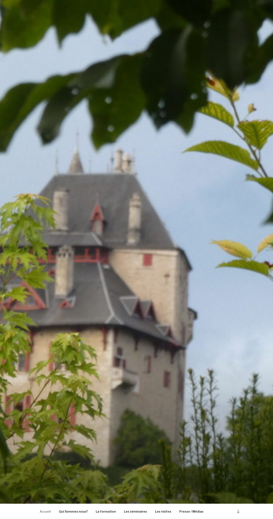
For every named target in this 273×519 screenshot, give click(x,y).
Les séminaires (135, 511)
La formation (106, 511)
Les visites (163, 511)
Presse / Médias (191, 511)
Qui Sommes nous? (73, 511)
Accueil (45, 511)
